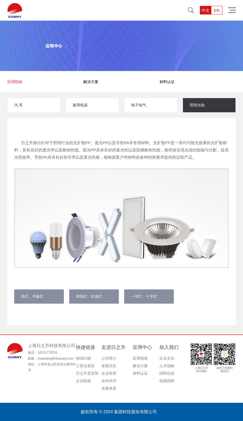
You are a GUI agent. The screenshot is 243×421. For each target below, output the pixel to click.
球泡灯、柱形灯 (89, 296)
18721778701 (47, 353)
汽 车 (18, 105)
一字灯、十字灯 (144, 296)
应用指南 (14, 82)
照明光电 (197, 105)
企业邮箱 (83, 381)
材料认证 (167, 82)
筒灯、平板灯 (32, 296)
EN (216, 10)
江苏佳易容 (85, 366)
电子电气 (138, 105)
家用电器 (80, 105)
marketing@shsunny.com (56, 358)
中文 (205, 10)
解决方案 (90, 82)
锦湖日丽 (83, 358)
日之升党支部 (87, 373)
